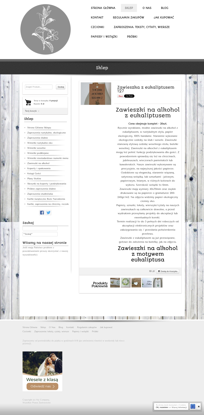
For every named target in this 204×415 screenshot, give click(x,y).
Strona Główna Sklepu (39, 127)
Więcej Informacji (179, 407)
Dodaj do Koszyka (167, 271)
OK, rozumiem (162, 407)
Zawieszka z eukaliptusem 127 (145, 89)
